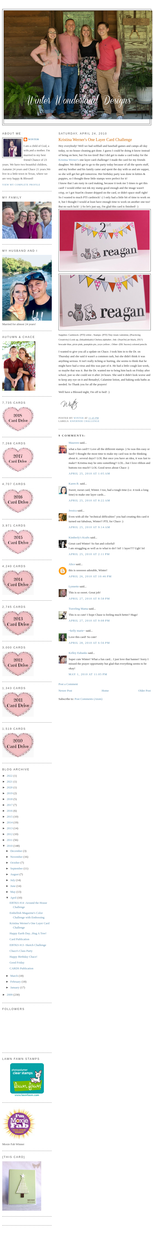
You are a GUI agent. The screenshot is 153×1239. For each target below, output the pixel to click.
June (13, 886)
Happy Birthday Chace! (23, 956)
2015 (10, 816)
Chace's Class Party (20, 950)
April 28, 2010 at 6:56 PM (89, 642)
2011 (10, 840)
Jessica (73, 510)
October (15, 862)
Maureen (74, 442)
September (17, 868)
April (13, 897)
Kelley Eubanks (78, 653)
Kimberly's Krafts (79, 537)
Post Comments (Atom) (89, 699)
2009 (10, 994)
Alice (72, 564)
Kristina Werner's (68, 159)
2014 (10, 822)
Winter (33, 139)
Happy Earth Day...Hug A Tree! (27, 933)
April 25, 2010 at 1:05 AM (89, 473)
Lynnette (74, 586)
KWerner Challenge (85, 421)
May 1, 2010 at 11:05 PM (88, 674)
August (15, 874)
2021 (10, 781)
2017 (10, 805)
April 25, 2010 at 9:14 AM (89, 527)
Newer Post (65, 690)
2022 (10, 775)
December (16, 851)
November (16, 856)
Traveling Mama (78, 608)
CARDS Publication (21, 968)
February (16, 981)
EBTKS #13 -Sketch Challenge (27, 945)
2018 (10, 799)
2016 (10, 810)
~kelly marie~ (77, 630)
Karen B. (74, 483)
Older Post (144, 690)
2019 (10, 793)
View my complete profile (21, 184)
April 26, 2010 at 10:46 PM (90, 576)
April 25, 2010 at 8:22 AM (89, 500)
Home (105, 690)
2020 (10, 787)
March (14, 975)
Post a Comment (68, 684)
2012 (10, 834)
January (15, 987)
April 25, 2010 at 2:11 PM (89, 554)
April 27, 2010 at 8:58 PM (89, 598)
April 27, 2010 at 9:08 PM (89, 620)
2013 (10, 828)
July (13, 880)
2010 (10, 845)
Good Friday (16, 962)
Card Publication (19, 939)
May (13, 891)
